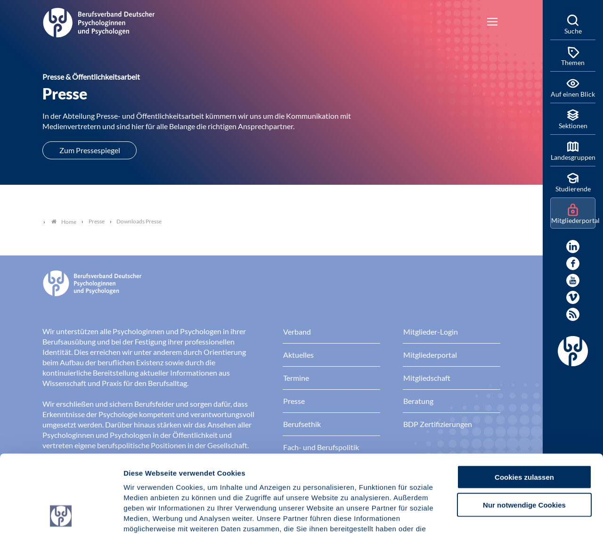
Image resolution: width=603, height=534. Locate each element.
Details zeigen (501, 515)
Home (63, 222)
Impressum (144, 477)
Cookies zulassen (524, 404)
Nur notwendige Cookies (524, 432)
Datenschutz (193, 477)
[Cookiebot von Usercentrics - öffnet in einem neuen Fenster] (61, 516)
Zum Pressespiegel (89, 150)
